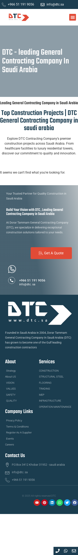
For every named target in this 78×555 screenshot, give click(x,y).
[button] (72, 17)
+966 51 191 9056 (32, 280)
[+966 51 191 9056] (11, 280)
